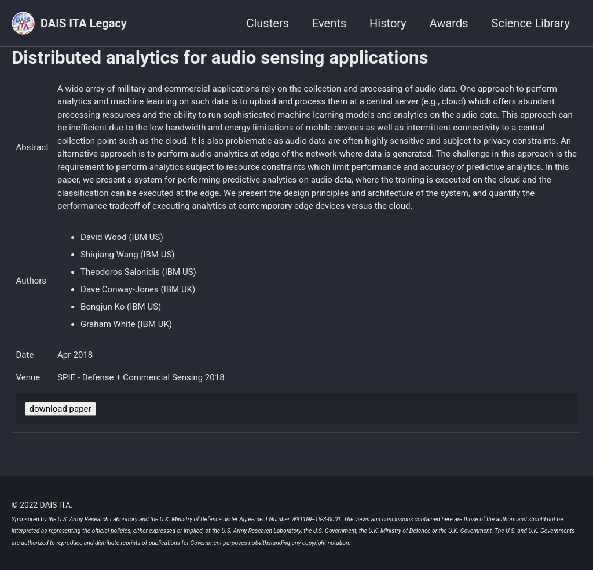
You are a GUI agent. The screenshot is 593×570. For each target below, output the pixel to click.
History (388, 23)
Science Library (531, 23)
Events (329, 23)
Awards (449, 23)
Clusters (267, 23)
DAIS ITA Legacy (84, 23)
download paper (60, 409)
